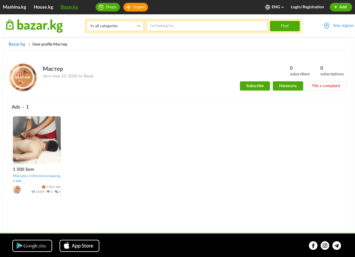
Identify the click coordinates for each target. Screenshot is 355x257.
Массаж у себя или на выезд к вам (36, 178)
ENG (278, 7)
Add (340, 7)
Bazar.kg (69, 7)
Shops (111, 7)
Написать (288, 86)
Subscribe (255, 86)
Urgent (139, 7)
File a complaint (326, 86)
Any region (343, 25)
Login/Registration (307, 7)
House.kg (43, 7)
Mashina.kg (14, 7)
